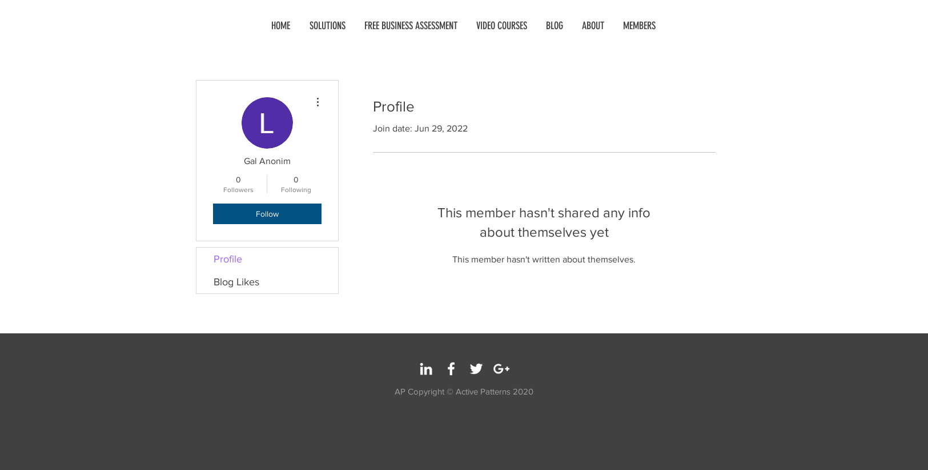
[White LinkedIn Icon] (426, 368)
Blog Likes (236, 282)
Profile (228, 259)
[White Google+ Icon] (501, 368)
